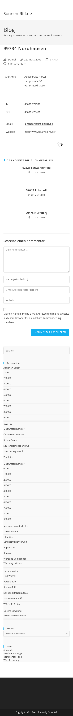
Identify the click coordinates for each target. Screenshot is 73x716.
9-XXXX (54, 59)
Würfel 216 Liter (11, 604)
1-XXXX (7, 372)
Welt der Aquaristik (13, 451)
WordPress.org (11, 660)
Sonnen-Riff (9, 587)
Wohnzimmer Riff (12, 598)
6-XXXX (7, 400)
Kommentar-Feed (12, 656)
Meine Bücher (10, 531)
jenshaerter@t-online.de (38, 123)
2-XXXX (7, 378)
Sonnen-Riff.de (17, 13)
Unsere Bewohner (12, 610)
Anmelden (8, 650)
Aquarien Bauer (11, 367)
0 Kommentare (17, 64)
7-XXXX (7, 406)
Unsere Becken (11, 571)
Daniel (12, 59)
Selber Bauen (10, 440)
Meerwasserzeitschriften (16, 526)
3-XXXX (7, 383)
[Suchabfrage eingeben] (36, 350)
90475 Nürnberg (36, 213)
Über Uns (8, 537)
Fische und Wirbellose (14, 615)
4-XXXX (7, 389)
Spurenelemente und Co (16, 445)
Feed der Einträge (12, 653)
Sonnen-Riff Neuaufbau (15, 592)
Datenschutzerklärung (15, 541)
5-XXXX (7, 394)
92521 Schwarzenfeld (36, 168)
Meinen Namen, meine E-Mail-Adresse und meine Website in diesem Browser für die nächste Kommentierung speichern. (36, 318)
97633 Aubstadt (36, 190)
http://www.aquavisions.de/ (40, 131)
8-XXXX (7, 411)
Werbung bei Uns (12, 563)
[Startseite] (4, 35)
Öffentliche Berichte (13, 434)
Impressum (9, 547)
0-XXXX (7, 468)
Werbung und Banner (14, 558)
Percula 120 (9, 581)
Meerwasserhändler (13, 428)
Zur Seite (8, 457)
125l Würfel (9, 575)
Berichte (7, 424)
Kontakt (7, 553)
